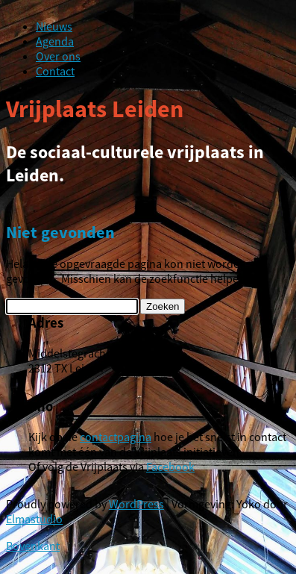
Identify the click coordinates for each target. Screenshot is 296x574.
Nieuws (54, 26)
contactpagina (115, 436)
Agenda (55, 41)
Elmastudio (34, 518)
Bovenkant (33, 545)
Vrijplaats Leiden (94, 109)
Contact (55, 70)
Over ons (58, 56)
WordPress (136, 503)
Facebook (170, 466)
